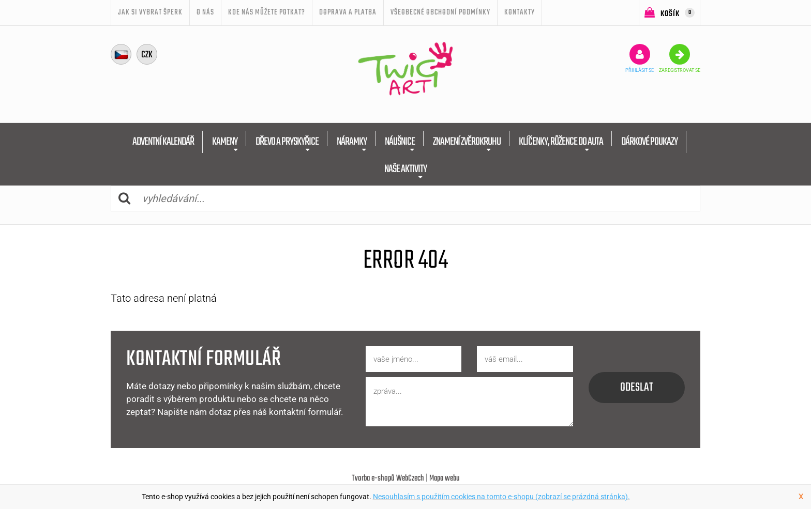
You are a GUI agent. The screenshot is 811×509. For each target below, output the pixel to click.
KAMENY (224, 141)
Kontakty (519, 12)
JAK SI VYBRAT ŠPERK (150, 12)
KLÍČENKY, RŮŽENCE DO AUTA (561, 141)
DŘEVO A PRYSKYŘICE (287, 141)
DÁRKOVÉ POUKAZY (649, 141)
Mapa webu (444, 478)
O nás (205, 12)
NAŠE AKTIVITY (405, 169)
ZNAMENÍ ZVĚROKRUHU (467, 141)
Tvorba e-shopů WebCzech (388, 478)
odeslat (636, 387)
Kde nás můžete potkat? (266, 12)
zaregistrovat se (679, 58)
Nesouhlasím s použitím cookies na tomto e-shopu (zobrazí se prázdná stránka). (501, 496)
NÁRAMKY (352, 141)
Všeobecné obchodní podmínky (440, 12)
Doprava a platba (348, 12)
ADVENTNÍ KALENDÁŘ (163, 141)
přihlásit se (639, 58)
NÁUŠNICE (400, 141)
